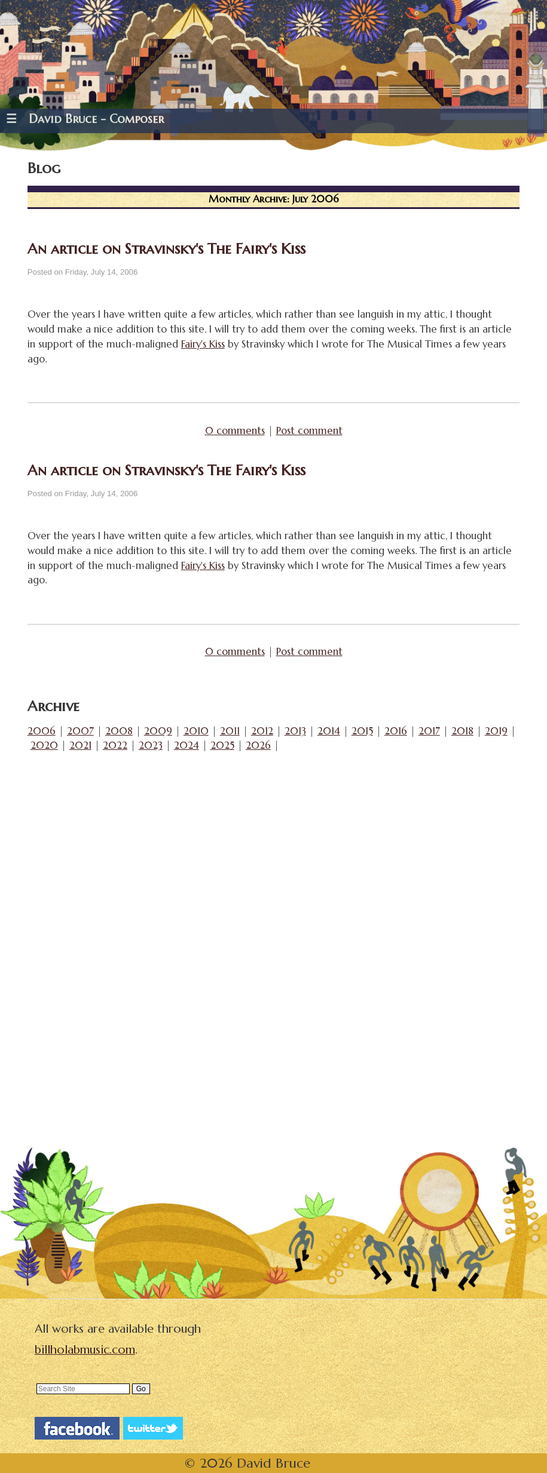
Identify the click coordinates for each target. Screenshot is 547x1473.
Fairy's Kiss (203, 344)
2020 (44, 745)
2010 (196, 731)
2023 (151, 745)
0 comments (235, 431)
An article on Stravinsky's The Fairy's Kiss (166, 248)
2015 (362, 731)
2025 (222, 745)
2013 (295, 731)
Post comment (309, 431)
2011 (230, 731)
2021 (80, 745)
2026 (258, 745)
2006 (41, 731)
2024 (186, 745)
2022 (115, 745)
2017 (429, 731)
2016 (395, 731)
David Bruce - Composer (96, 119)
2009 (158, 731)
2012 (262, 731)
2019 (496, 731)
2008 (119, 731)
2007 (80, 731)
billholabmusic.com (85, 1349)
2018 (462, 731)
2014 (328, 731)
